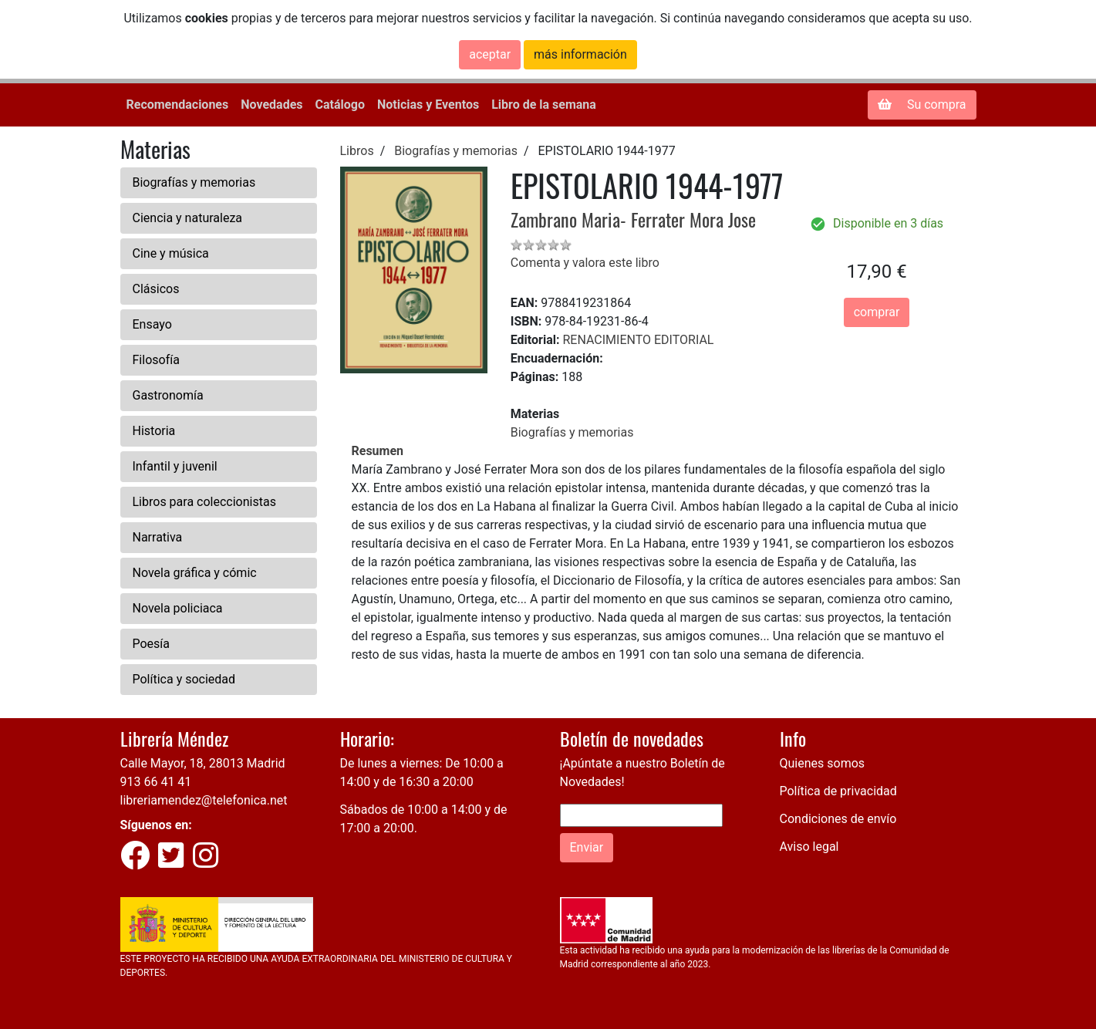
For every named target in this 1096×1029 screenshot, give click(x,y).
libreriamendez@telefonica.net (204, 800)
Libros (357, 150)
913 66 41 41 (156, 781)
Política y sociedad (184, 679)
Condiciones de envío (838, 818)
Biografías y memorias (194, 182)
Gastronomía (168, 395)
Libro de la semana (543, 104)
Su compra (922, 104)
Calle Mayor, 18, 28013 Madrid (202, 763)
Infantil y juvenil (175, 466)
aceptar (490, 54)
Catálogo (340, 104)
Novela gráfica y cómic (195, 572)
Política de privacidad (838, 791)
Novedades (271, 104)
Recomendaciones (177, 104)
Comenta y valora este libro (585, 262)
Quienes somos (822, 763)
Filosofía (156, 360)
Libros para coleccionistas (204, 501)
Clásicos (156, 289)
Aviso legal (809, 846)
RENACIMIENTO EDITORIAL (637, 339)
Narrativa (158, 537)
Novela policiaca (178, 608)
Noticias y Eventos (428, 104)
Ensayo (152, 324)
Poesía (151, 643)
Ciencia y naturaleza (188, 218)
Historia (154, 430)
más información (580, 54)
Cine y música (171, 253)
